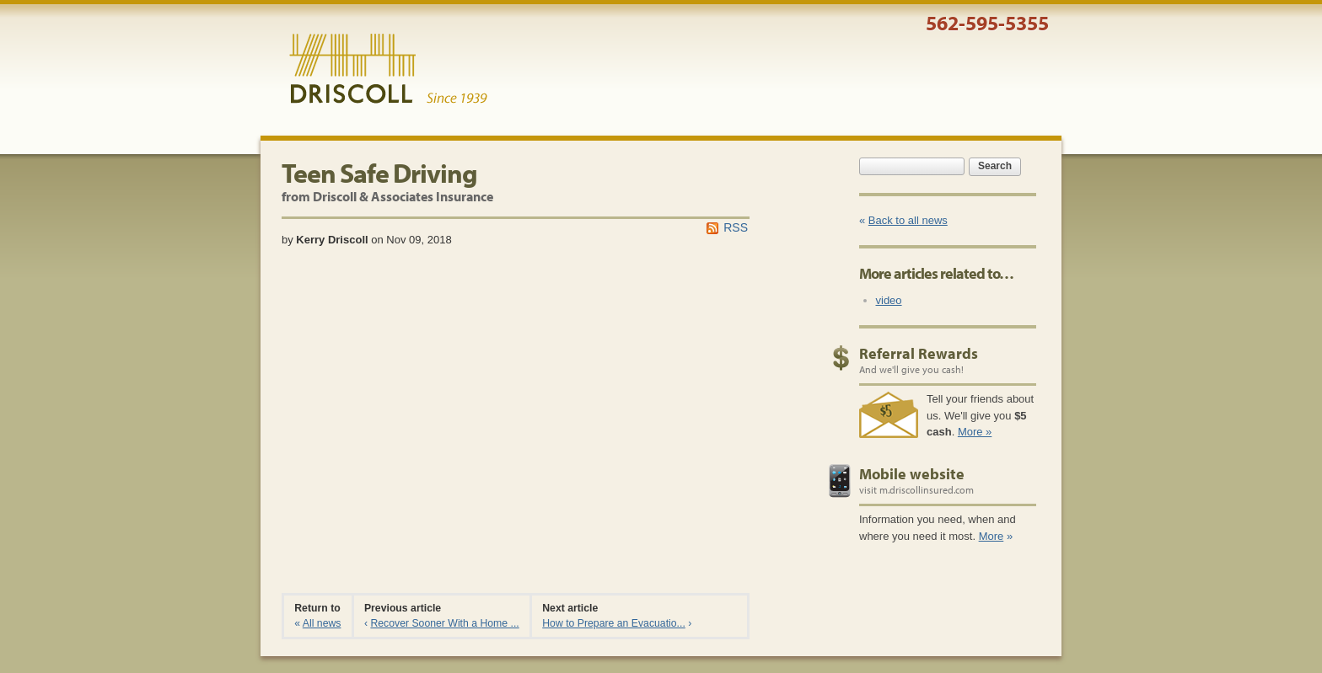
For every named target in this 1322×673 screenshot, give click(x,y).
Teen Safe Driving (379, 173)
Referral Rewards (918, 353)
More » (975, 431)
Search (995, 166)
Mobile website (912, 473)
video (889, 300)
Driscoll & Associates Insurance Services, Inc (388, 69)
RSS (735, 227)
